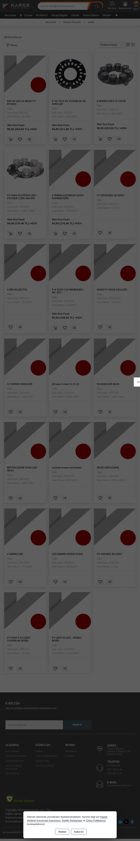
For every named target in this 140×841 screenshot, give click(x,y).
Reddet (62, 832)
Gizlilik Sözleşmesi (72, 820)
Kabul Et (78, 832)
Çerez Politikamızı (96, 820)
